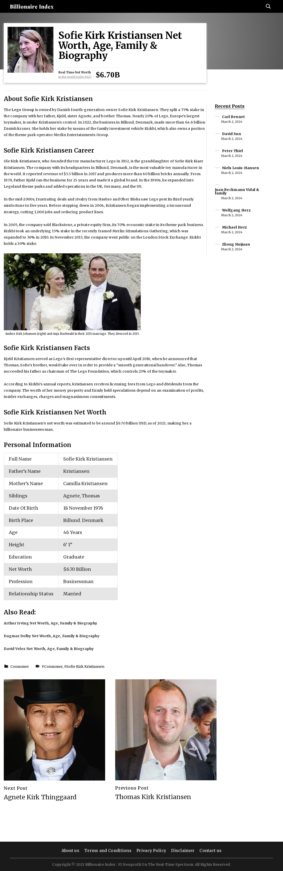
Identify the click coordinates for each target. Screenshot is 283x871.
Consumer (19, 666)
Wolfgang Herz (236, 210)
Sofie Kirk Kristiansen (85, 666)
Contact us (210, 850)
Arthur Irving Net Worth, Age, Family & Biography (50, 623)
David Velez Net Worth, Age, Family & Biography (49, 648)
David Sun (231, 134)
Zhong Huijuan (236, 244)
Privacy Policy (151, 850)
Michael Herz (234, 227)
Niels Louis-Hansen (240, 168)
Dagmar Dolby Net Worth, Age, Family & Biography (51, 636)
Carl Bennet (233, 117)
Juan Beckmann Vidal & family (237, 191)
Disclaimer (182, 850)
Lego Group (23, 109)
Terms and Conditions (107, 850)
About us (70, 850)
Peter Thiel (232, 151)
